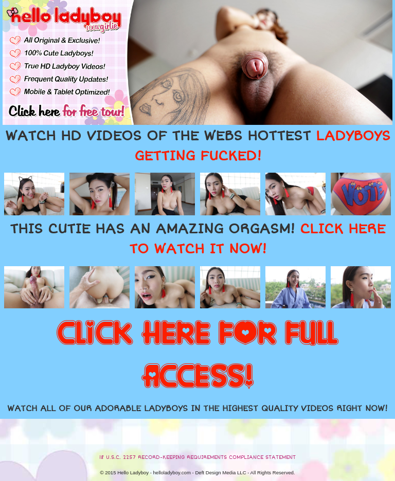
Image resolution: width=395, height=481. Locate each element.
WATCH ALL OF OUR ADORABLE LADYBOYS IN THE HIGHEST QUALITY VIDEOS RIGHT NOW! (197, 408)
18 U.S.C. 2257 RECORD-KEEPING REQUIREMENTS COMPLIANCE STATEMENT (197, 457)
